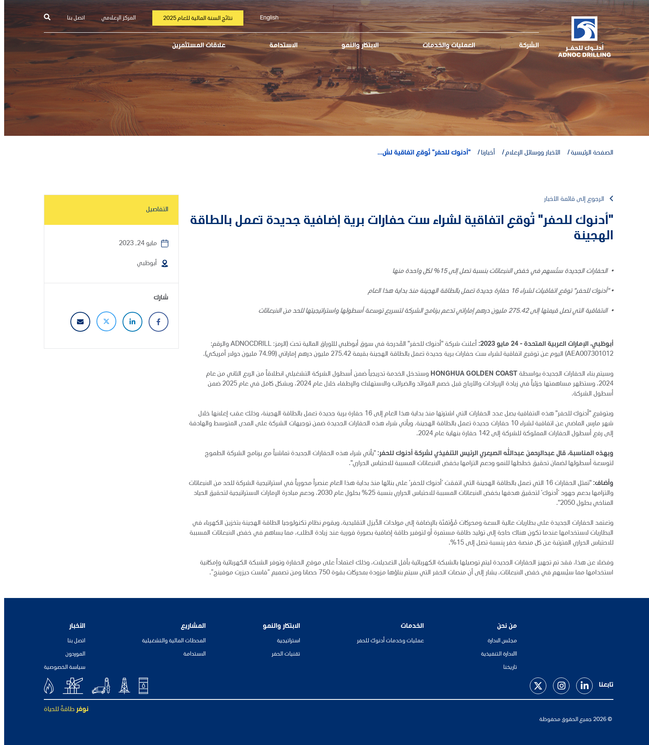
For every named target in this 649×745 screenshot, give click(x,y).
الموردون (71, 654)
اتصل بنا (72, 18)
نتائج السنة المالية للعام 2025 (193, 19)
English (265, 18)
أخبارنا (484, 153)
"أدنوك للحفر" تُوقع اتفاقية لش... (419, 153)
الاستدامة (279, 46)
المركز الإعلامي (114, 18)
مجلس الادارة (498, 641)
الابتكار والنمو (356, 46)
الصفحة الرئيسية (588, 153)
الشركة (525, 46)
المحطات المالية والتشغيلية (170, 641)
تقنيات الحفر (281, 654)
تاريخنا (506, 667)
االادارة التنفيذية (495, 654)
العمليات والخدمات (444, 46)
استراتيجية (284, 641)
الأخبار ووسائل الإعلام (528, 153)
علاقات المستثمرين (194, 46)
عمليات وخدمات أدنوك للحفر (386, 641)
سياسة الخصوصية (60, 667)
